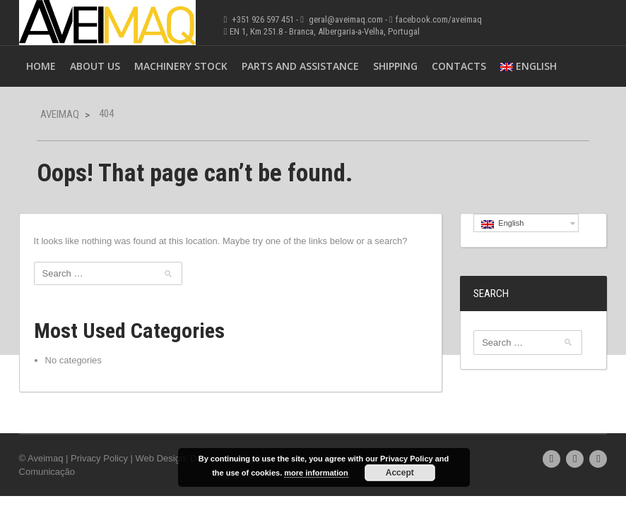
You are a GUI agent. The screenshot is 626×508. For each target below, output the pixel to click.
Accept (400, 473)
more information (316, 472)
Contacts (459, 66)
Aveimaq (59, 114)
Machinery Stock (181, 66)
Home (41, 66)
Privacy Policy (99, 458)
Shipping (395, 66)
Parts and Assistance (300, 66)
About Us (95, 66)
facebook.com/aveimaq (439, 19)
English (528, 66)
